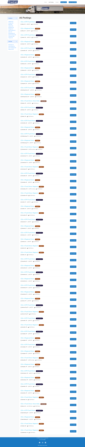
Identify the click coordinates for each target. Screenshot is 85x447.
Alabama (10, 21)
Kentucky (11, 27)
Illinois (10, 24)
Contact (57, 2)
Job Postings (51, 2)
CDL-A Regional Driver (27, 28)
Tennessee (11, 36)
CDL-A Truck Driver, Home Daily (30, 101)
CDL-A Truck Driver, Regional (29, 114)
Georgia (10, 23)
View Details (73, 23)
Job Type (10, 41)
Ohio (10, 31)
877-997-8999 (42, 439)
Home (45, 2)
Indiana (10, 26)
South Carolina (12, 34)
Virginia (10, 37)
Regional (11, 49)
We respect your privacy (42, 445)
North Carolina (11, 30)
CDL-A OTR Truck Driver (28, 22)
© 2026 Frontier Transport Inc (42, 438)
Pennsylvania (11, 33)
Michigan (10, 29)
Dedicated (11, 44)
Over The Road (12, 47)
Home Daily (11, 46)
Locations (10, 18)
